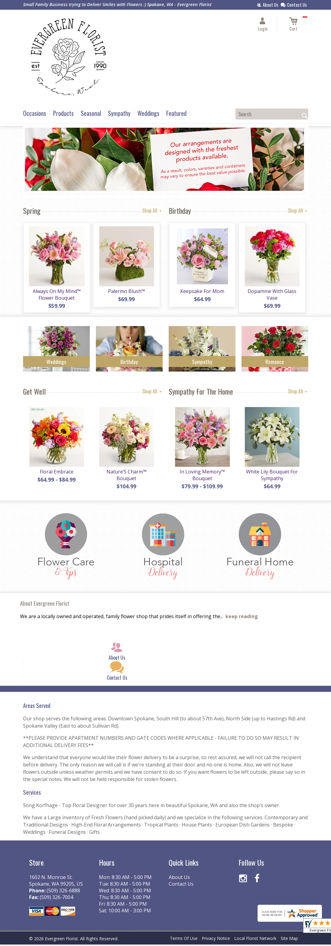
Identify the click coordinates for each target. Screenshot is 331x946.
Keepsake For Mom (202, 291)
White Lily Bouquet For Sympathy (272, 476)
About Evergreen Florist (44, 605)
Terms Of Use (184, 940)
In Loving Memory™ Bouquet (202, 476)
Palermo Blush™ (126, 291)
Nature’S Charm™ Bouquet (126, 476)
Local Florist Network (255, 940)
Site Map (289, 940)
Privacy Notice (216, 940)
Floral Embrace (56, 473)
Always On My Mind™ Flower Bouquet (56, 295)
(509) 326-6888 (63, 892)
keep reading (241, 617)
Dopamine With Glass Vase (271, 295)
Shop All (152, 210)
